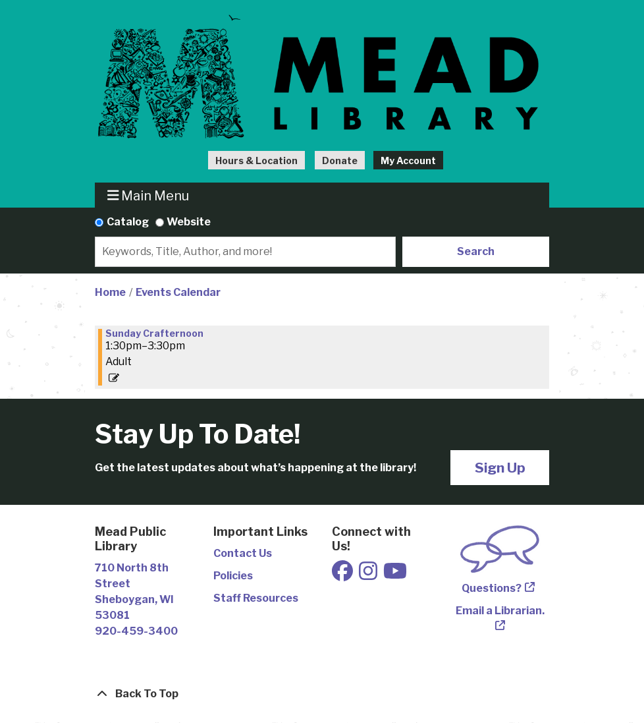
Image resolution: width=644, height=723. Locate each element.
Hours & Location (256, 160)
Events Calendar (178, 292)
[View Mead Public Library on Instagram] (369, 575)
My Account (408, 160)
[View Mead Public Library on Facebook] (343, 575)
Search (476, 251)
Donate (340, 160)
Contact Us (242, 553)
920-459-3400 (136, 631)
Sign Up (500, 467)
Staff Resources (255, 598)
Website (189, 222)
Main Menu (148, 195)
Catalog (128, 222)
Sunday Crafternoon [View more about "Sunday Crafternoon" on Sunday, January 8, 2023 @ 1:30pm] (154, 333)
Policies (233, 575)
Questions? (492, 588)
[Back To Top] (322, 694)
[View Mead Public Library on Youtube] (395, 575)
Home (110, 292)
